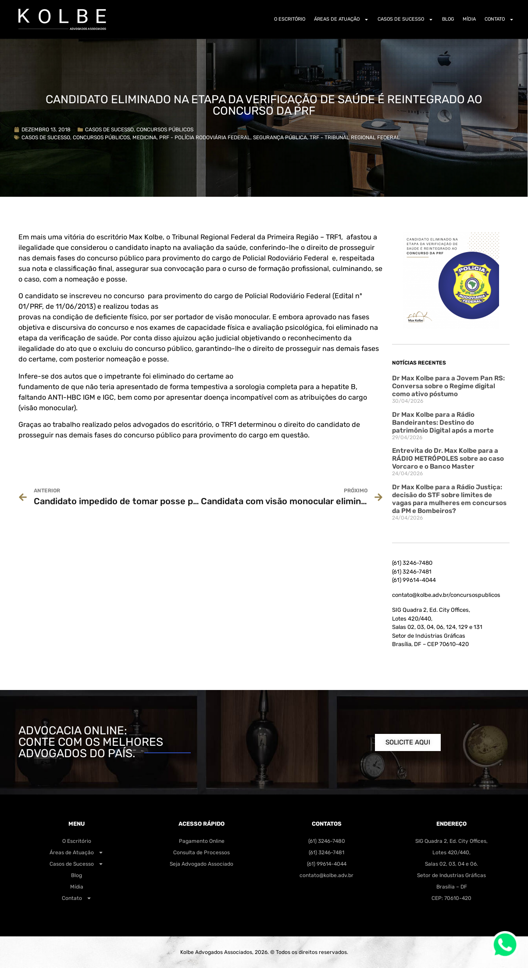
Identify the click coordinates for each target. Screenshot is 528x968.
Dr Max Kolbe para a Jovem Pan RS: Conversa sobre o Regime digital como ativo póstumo (448, 386)
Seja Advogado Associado (201, 864)
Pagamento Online (202, 841)
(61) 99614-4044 (414, 580)
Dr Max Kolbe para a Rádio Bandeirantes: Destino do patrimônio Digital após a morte (443, 422)
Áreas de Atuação (341, 19)
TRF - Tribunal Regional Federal (355, 137)
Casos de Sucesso (405, 19)
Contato (499, 19)
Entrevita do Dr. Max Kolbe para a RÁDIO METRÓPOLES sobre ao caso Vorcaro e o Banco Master (448, 458)
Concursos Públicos (164, 129)
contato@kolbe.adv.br (326, 875)
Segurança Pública (280, 137)
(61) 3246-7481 (412, 571)
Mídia (469, 19)
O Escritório (289, 19)
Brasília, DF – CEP (430, 644)
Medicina (144, 137)
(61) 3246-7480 (412, 563)
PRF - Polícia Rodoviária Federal (204, 137)
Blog (448, 19)
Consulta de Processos (201, 852)
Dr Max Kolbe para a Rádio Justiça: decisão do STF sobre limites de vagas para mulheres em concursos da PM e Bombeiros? (449, 499)
